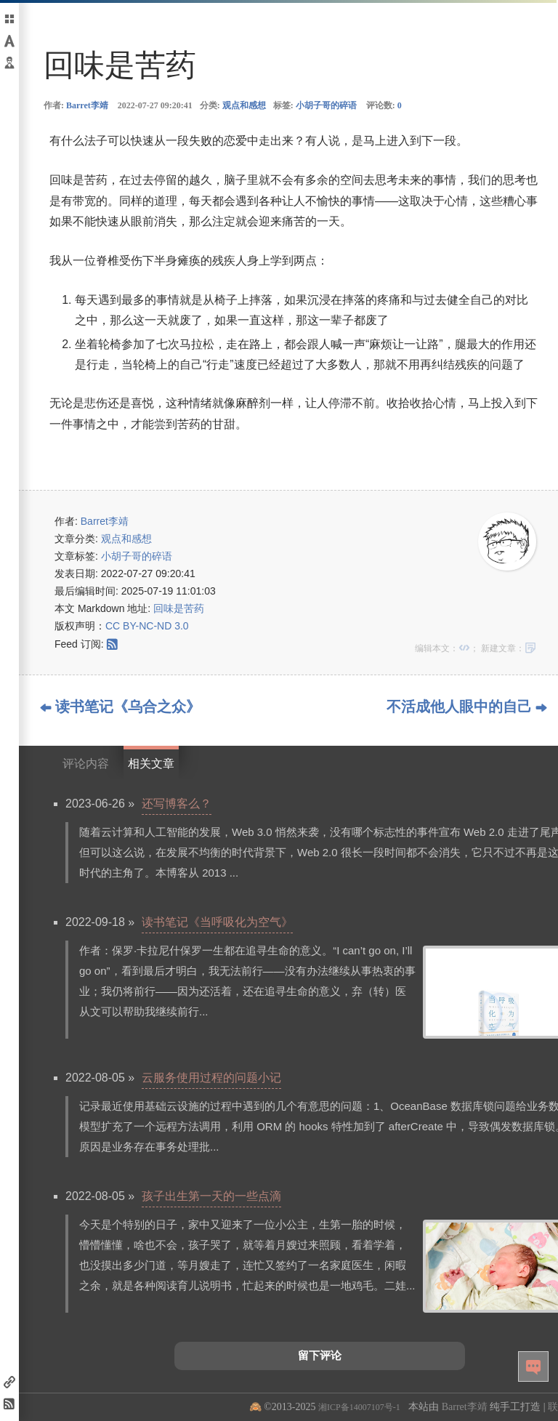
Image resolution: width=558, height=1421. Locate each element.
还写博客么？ (176, 803)
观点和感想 (244, 105)
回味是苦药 (178, 608)
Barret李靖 (87, 105)
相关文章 (151, 763)
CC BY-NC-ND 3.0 (147, 626)
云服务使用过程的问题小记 (211, 1077)
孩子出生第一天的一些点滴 (211, 1196)
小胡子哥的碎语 (326, 105)
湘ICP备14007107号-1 (359, 1407)
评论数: (384, 105)
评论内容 (85, 763)
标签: (315, 105)
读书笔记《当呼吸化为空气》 (217, 922)
